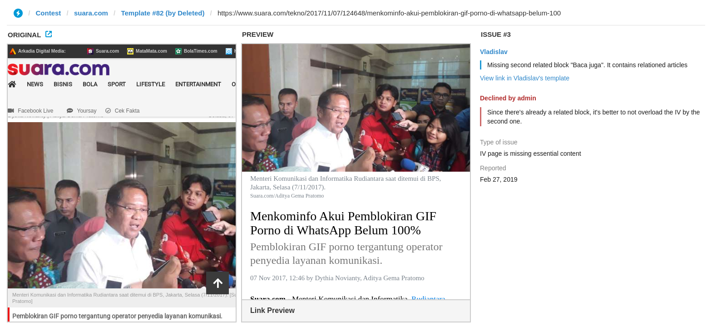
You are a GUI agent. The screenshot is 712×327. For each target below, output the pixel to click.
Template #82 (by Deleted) (162, 13)
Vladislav (494, 51)
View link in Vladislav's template (524, 78)
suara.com (91, 13)
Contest (48, 13)
